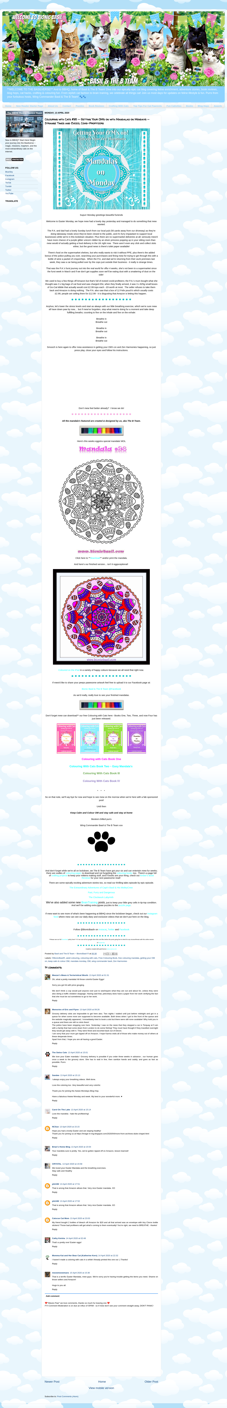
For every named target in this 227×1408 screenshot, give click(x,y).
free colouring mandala (128, 958)
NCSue (55, 1127)
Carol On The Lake (61, 1109)
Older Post (151, 1381)
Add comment (52, 1296)
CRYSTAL (56, 1164)
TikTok (8, 183)
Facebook (9, 175)
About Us (53, 106)
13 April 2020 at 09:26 (89, 1009)
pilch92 (55, 1184)
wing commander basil (102, 961)
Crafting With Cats (119, 106)
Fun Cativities (173, 106)
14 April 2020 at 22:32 (108, 1255)
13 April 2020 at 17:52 (70, 1201)
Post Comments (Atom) (67, 1396)
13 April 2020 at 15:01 (78, 1052)
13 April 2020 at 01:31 (99, 975)
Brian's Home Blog (61, 1147)
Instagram (9, 179)
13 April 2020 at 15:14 (81, 1109)
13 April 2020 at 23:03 (80, 1218)
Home (8, 106)
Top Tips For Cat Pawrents (147, 106)
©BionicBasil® (58, 958)
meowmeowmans (60, 1273)
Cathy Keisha (58, 1238)
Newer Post (52, 1381)
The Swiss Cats (59, 1052)
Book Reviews (96, 106)
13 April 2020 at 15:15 (69, 1127)
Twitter (8, 190)
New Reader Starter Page (29, 106)
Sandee (55, 1075)
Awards (218, 106)
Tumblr (8, 186)
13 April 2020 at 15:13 (70, 1075)
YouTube (9, 193)
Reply (54, 1000)
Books (189, 106)
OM (88, 961)
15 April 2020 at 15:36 (80, 1273)
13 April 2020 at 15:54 (81, 1147)
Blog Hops (203, 106)
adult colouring (72, 958)
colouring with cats (89, 958)
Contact (67, 106)
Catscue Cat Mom (60, 1218)
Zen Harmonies (120, 961)
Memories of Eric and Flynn (65, 1009)
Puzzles (80, 106)
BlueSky (9, 172)
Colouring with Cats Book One (101, 759)
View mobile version (101, 1388)
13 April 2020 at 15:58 (72, 1164)
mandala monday (78, 961)
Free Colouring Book (108, 958)
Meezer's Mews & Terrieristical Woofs (70, 975)
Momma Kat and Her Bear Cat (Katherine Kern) (74, 1255)
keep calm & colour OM (58, 961)
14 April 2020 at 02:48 (76, 1238)
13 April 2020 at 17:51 (70, 1184)
